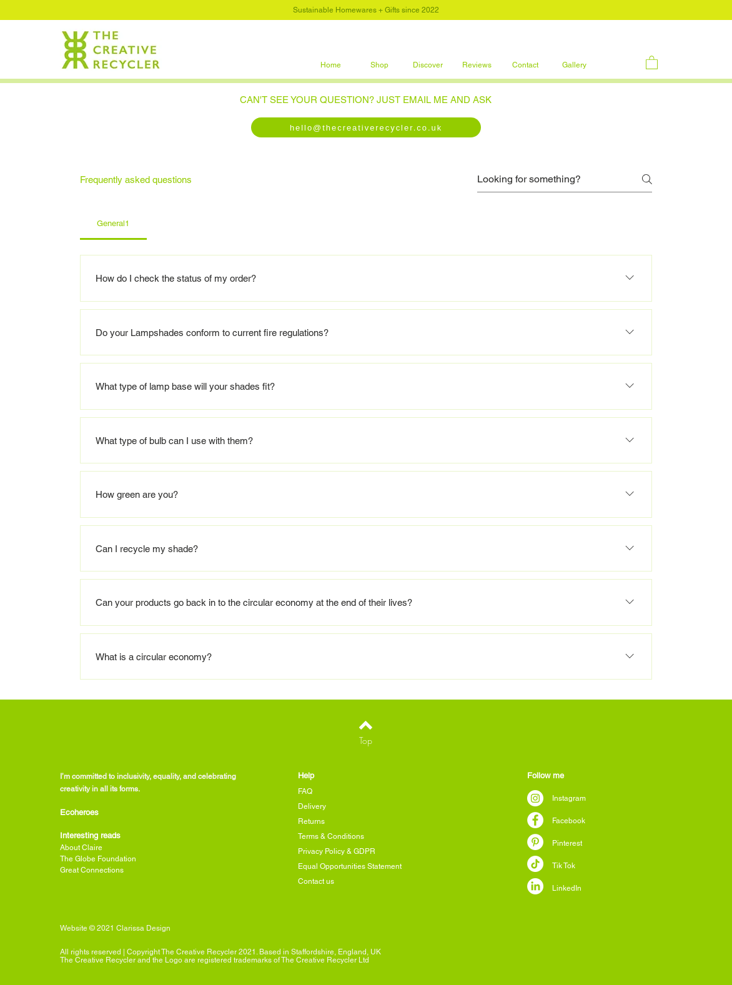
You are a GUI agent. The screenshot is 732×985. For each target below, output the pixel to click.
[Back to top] (365, 725)
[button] (379, 65)
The (67, 960)
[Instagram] (535, 798)
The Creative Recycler (319, 960)
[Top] (366, 740)
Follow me (545, 775)
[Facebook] (535, 820)
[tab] (113, 223)
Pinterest (567, 843)
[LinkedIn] (535, 886)
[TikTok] (535, 864)
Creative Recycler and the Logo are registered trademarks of (178, 960)
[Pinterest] (535, 842)
